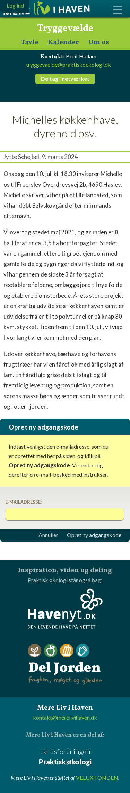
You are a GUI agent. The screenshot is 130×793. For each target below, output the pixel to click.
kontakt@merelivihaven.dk (65, 717)
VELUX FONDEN (97, 777)
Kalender (63, 42)
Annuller (48, 535)
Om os (98, 42)
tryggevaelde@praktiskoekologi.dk (68, 64)
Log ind (15, 5)
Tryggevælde (65, 28)
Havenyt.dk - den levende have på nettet (65, 608)
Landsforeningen (65, 757)
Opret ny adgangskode (94, 535)
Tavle (29, 42)
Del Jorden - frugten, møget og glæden (65, 664)
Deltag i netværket (65, 78)
